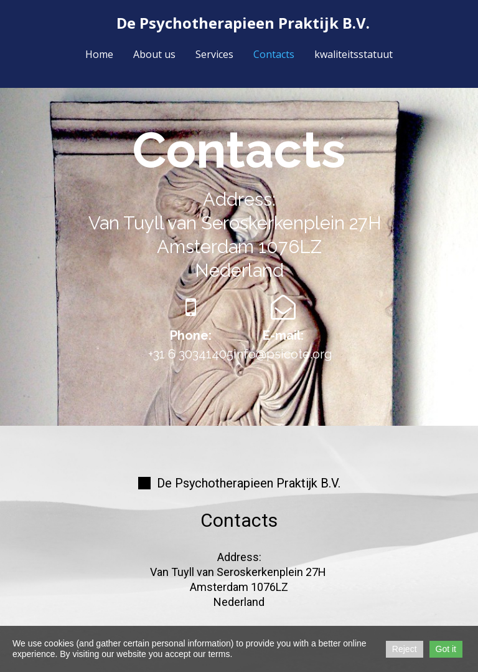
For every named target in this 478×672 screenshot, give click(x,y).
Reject (404, 649)
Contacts (273, 54)
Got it (446, 649)
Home (99, 54)
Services (214, 54)
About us (154, 54)
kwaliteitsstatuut (353, 54)
